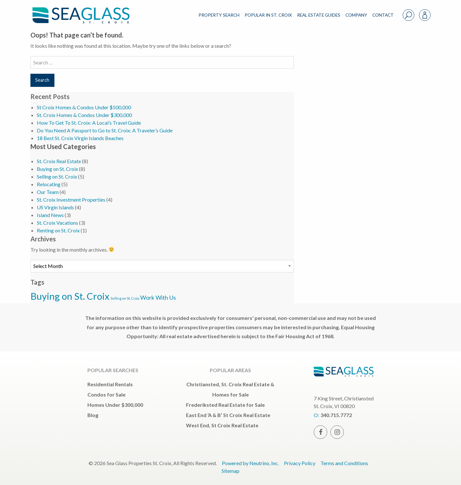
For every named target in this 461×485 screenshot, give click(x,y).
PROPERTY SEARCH (218, 15)
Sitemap (230, 471)
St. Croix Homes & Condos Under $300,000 (84, 115)
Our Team (48, 192)
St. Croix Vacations (57, 223)
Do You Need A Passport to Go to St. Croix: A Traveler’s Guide (105, 130)
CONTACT (383, 15)
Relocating (49, 184)
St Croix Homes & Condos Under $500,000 (84, 107)
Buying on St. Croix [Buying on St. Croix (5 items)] (69, 296)
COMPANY (356, 15)
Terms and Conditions (344, 463)
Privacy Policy (299, 463)
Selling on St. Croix (57, 176)
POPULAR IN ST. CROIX (268, 15)
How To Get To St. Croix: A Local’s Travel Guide (89, 123)
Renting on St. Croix (58, 230)
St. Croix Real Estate (59, 161)
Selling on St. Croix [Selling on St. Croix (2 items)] (124, 298)
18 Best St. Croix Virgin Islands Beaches (80, 138)
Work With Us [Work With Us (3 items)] (158, 297)
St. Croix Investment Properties (71, 200)
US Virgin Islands (55, 207)
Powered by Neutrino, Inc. (250, 463)
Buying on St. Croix (57, 169)
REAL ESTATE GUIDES (318, 15)
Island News (50, 215)
